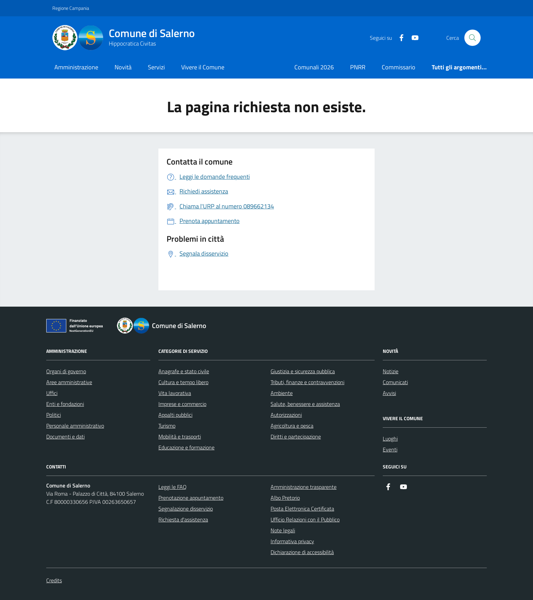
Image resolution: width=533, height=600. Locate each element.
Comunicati (395, 382)
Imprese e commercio (182, 404)
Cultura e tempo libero (183, 382)
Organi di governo (66, 371)
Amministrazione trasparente (304, 487)
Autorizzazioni (286, 415)
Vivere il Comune (202, 67)
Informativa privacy (292, 541)
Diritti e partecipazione (296, 436)
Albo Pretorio (285, 498)
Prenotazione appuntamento (190, 498)
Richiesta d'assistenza (183, 519)
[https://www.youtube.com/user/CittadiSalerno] (412, 38)
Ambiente (282, 393)
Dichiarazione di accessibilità (302, 552)
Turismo (166, 426)
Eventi (390, 449)
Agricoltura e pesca (292, 426)
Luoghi (390, 438)
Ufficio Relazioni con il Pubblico (305, 519)
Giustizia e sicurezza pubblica (303, 371)
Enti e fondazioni (65, 404)
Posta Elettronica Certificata (302, 508)
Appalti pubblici (175, 415)
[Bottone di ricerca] (472, 38)
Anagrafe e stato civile (183, 371)
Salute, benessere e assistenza (305, 404)
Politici (53, 415)
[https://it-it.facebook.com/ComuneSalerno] (399, 38)
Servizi (156, 67)
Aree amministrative (69, 382)
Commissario (398, 67)
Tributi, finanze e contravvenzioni (307, 382)
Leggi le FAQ (172, 487)
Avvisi (389, 393)
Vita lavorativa (174, 393)
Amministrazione (76, 67)
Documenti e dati (65, 436)
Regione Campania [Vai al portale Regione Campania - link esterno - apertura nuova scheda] (70, 8)
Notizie (390, 371)
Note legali (283, 530)
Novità (123, 67)
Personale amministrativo (75, 426)
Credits (54, 580)
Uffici (51, 393)
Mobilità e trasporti (179, 436)
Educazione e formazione (186, 447)
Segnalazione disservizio (185, 508)
